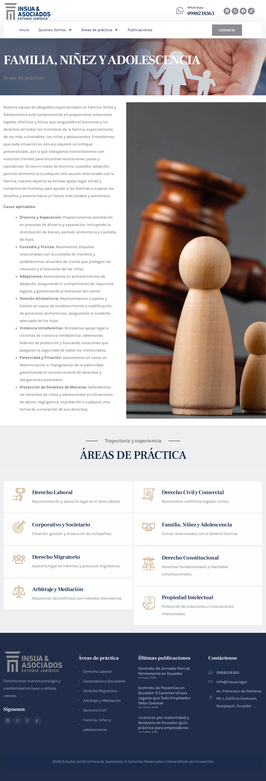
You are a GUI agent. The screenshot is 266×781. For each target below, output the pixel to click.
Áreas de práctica (99, 30)
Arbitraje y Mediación (57, 615)
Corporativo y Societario (61, 551)
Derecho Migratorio (56, 583)
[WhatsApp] (180, 10)
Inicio (24, 29)
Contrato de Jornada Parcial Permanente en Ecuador (164, 671)
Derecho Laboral (52, 519)
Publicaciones (140, 29)
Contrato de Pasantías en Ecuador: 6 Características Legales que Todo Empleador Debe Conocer (164, 695)
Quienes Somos (55, 30)
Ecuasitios (205, 761)
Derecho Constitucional (190, 590)
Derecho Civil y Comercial (193, 519)
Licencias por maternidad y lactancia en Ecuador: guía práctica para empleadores (163, 722)
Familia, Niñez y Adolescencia (197, 551)
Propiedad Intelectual (187, 630)
